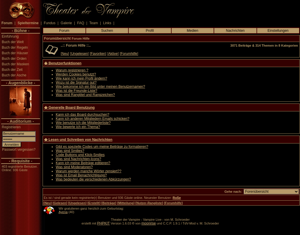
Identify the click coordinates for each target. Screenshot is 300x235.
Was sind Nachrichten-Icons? (78, 159)
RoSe (176, 197)
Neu (65, 54)
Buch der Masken (15, 64)
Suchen (107, 31)
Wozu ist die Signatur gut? (76, 82)
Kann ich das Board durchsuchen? (82, 115)
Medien (192, 31)
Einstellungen (278, 31)
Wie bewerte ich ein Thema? (78, 127)
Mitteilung (125, 203)
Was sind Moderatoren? (74, 167)
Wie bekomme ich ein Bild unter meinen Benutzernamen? (100, 87)
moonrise (149, 223)
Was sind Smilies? (70, 151)
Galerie (66, 23)
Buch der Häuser (15, 53)
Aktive (113, 54)
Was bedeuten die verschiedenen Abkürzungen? (93, 179)
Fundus (49, 23)
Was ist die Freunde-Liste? (76, 91)
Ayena (63, 212)
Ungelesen (79, 54)
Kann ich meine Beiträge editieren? (83, 163)
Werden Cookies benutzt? (76, 74)
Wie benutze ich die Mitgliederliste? (83, 123)
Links (107, 23)
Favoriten (98, 54)
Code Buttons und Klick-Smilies (80, 155)
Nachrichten (235, 31)
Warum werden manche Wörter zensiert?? (88, 171)
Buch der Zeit (12, 70)
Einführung (10, 36)
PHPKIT (103, 223)
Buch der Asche (14, 75)
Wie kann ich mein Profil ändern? (81, 78)
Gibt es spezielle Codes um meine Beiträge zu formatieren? (102, 147)
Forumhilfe (129, 54)
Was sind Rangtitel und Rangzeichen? (85, 95)
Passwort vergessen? (19, 150)
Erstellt (93, 203)
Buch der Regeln (15, 47)
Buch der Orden (14, 59)
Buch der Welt (13, 42)
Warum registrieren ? (72, 70)
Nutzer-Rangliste (149, 203)
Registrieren (11, 127)
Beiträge (108, 203)
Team (93, 23)
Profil (150, 31)
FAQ (80, 23)
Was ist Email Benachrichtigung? (81, 175)
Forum (64, 31)
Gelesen (60, 203)
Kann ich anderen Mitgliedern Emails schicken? (92, 119)
